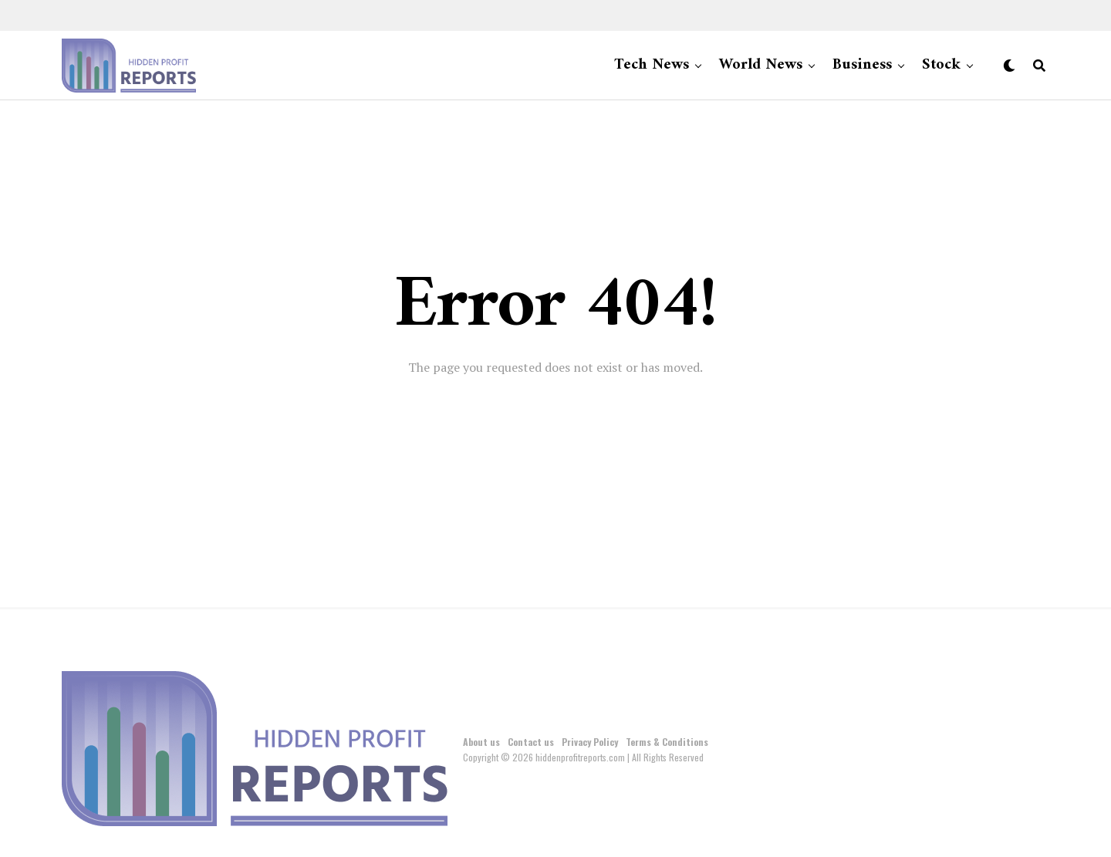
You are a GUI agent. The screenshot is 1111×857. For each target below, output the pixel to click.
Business (862, 65)
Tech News (651, 65)
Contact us (531, 741)
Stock (941, 65)
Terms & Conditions (667, 741)
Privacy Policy (590, 741)
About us (481, 741)
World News (760, 65)
